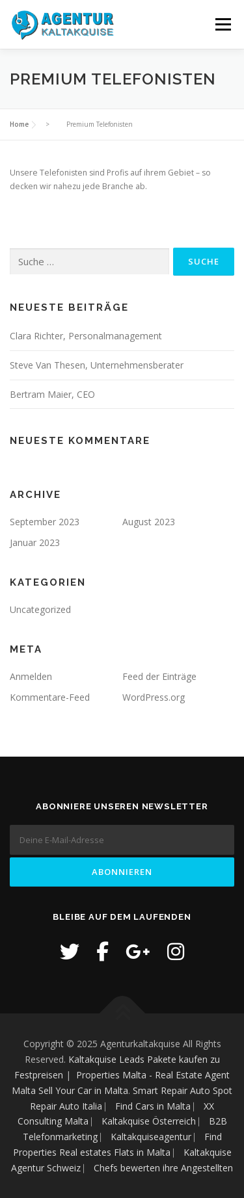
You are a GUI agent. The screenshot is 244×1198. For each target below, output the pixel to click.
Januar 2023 (35, 542)
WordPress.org (153, 697)
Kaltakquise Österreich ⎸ (155, 1121)
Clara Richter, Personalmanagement (86, 336)
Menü (222, 24)
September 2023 (44, 521)
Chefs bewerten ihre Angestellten (163, 1168)
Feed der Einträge (159, 676)
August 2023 (148, 521)
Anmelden (31, 676)
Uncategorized (40, 609)
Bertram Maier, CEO (52, 394)
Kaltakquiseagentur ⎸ (157, 1136)
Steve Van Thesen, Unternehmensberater (96, 365)
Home (19, 124)
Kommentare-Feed (50, 697)
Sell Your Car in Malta (83, 1090)
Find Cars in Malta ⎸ (159, 1106)
